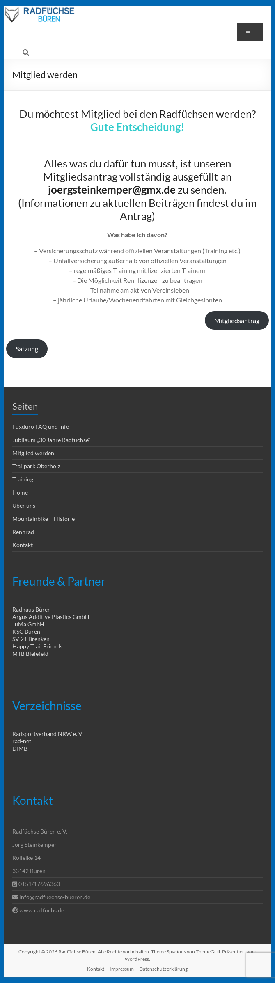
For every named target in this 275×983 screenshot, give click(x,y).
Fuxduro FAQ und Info (40, 426)
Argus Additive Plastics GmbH (50, 616)
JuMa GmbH (28, 624)
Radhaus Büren (31, 609)
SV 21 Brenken (31, 638)
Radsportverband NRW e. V (47, 733)
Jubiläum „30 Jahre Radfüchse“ (51, 439)
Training (22, 479)
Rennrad (23, 531)
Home (20, 492)
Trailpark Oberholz (36, 466)
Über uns (23, 505)
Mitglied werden (33, 452)
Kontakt (22, 544)
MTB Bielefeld (30, 653)
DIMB (20, 748)
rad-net (21, 741)
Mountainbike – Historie (43, 518)
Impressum (122, 969)
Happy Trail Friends (37, 646)
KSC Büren (26, 631)
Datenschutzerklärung (163, 969)
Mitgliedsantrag (236, 320)
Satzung (27, 349)
